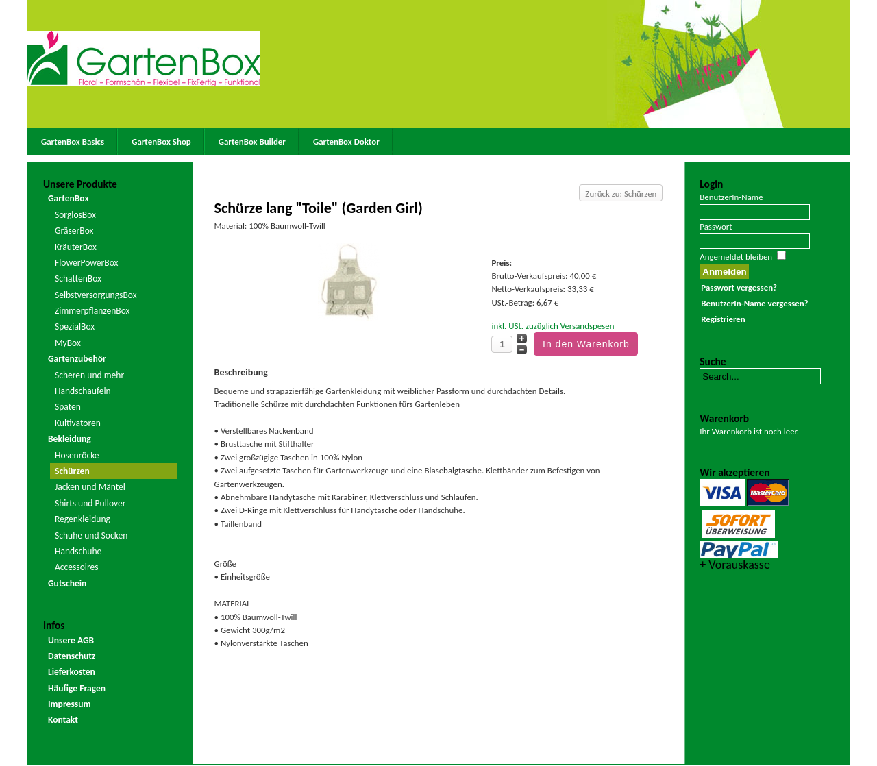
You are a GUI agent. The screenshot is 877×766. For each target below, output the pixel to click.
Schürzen (72, 471)
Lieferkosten (71, 672)
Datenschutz (72, 656)
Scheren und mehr (89, 375)
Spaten (68, 406)
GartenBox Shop (161, 141)
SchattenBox (78, 278)
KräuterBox (76, 247)
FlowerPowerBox (87, 263)
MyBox (68, 343)
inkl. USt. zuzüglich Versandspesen (552, 326)
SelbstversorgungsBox (96, 295)
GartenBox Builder (252, 141)
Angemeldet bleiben (736, 256)
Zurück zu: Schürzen (620, 193)
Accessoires (77, 567)
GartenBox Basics (72, 141)
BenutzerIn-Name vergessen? (754, 303)
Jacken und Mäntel (90, 487)
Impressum (69, 704)
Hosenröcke (77, 455)
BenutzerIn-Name (731, 197)
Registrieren (723, 319)
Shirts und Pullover (90, 503)
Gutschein (67, 583)
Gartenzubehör (77, 359)
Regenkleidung (82, 519)
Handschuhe (78, 551)
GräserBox (74, 230)
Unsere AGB (71, 640)
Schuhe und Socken (91, 535)
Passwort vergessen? (739, 287)
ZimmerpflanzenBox (92, 311)
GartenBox (68, 198)
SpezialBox (75, 326)
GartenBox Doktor (346, 141)
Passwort (716, 226)
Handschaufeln (83, 391)
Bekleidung (69, 439)
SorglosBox (75, 215)
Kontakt (63, 720)
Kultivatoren (78, 423)
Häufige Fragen (77, 688)
